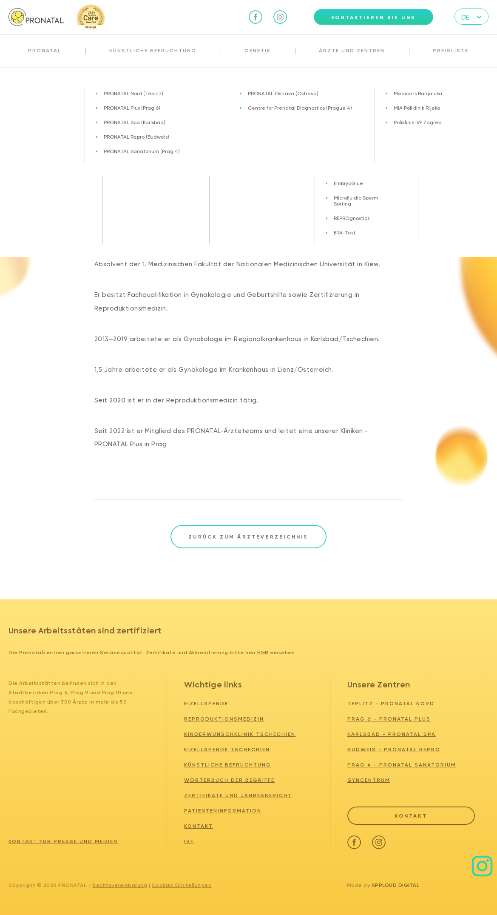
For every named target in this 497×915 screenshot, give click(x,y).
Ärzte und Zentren (352, 51)
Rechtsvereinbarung (119, 885)
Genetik (257, 51)
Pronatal (44, 51)
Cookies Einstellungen (181, 885)
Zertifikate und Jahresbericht (238, 795)
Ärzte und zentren (50, 86)
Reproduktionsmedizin (224, 719)
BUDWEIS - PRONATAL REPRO (393, 750)
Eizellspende (206, 704)
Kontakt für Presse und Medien (63, 841)
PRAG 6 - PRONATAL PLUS (389, 719)
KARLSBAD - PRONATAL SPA (391, 734)
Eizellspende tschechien (227, 750)
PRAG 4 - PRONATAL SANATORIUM (401, 765)
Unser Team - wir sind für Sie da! (124, 86)
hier (263, 653)
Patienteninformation (222, 811)
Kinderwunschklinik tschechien (239, 734)
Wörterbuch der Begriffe (229, 780)
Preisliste (451, 51)
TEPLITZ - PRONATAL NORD (391, 704)
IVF (189, 841)
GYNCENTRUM (368, 780)
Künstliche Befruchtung (152, 51)
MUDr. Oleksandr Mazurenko (211, 86)
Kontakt (198, 826)
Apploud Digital (396, 885)
